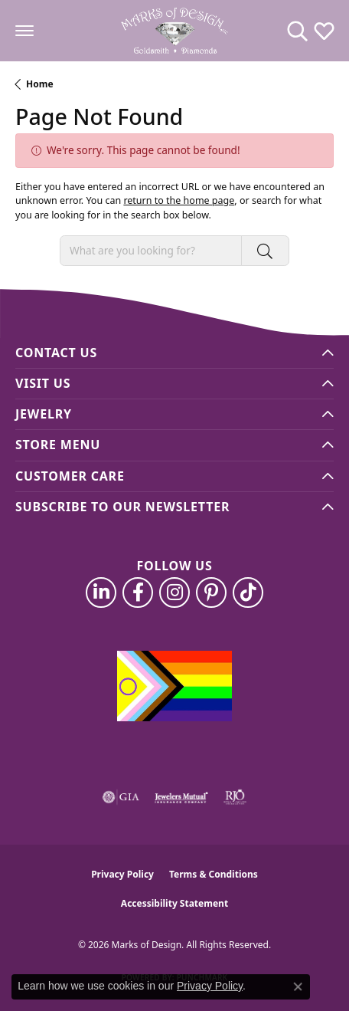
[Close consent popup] (297, 986)
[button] (297, 30)
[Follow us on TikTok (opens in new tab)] (248, 592)
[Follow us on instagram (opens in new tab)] (174, 592)
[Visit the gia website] (121, 797)
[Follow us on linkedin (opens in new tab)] (101, 592)
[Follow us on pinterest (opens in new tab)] (211, 592)
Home (40, 83)
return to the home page (178, 200)
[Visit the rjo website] (234, 797)
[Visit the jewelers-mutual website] (181, 797)
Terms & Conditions (213, 874)
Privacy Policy (122, 874)
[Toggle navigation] (24, 30)
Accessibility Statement (174, 903)
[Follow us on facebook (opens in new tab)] (137, 592)
